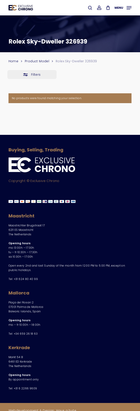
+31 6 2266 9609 (25, 388)
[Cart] (108, 8)
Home (13, 61)
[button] (123, 7)
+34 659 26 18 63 (26, 334)
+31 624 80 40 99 (26, 279)
